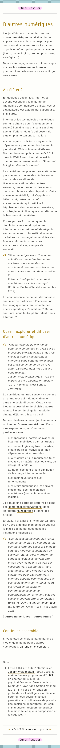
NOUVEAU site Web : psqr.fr (30, 729)
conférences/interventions (25, 506)
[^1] (38, 376)
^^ (25, 714)
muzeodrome (25, 510)
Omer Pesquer (30, 8)
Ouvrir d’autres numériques (38, 602)
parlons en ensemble (33, 646)
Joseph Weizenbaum (21, 671)
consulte (48, 49)
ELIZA (49, 675)
